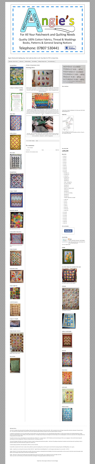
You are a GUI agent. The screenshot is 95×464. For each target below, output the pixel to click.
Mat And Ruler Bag (51, 61)
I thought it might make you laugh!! (69, 197)
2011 (64, 218)
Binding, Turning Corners (42, 61)
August (65, 199)
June (65, 202)
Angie (71, 239)
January (65, 210)
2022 (64, 162)
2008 (64, 223)
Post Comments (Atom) (34, 151)
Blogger (56, 460)
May (65, 204)
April (65, 205)
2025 (64, 157)
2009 (64, 221)
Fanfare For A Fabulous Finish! (69, 188)
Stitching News (66, 180)
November (66, 174)
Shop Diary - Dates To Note (13, 61)
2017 (64, 170)
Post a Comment (30, 147)
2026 (64, 156)
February (65, 208)
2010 (64, 219)
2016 (64, 171)
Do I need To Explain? (67, 183)
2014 (64, 213)
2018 (64, 168)
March (65, 207)
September (66, 177)
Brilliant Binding (27, 61)
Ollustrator (49, 460)
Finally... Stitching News (68, 182)
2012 (64, 216)
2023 (64, 160)
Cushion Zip (21, 61)
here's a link (39, 88)
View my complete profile (66, 244)
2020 (64, 165)
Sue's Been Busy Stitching (68, 192)
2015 (64, 212)
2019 (64, 167)
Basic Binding (34, 61)
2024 (64, 159)
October (65, 176)
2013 (64, 215)
